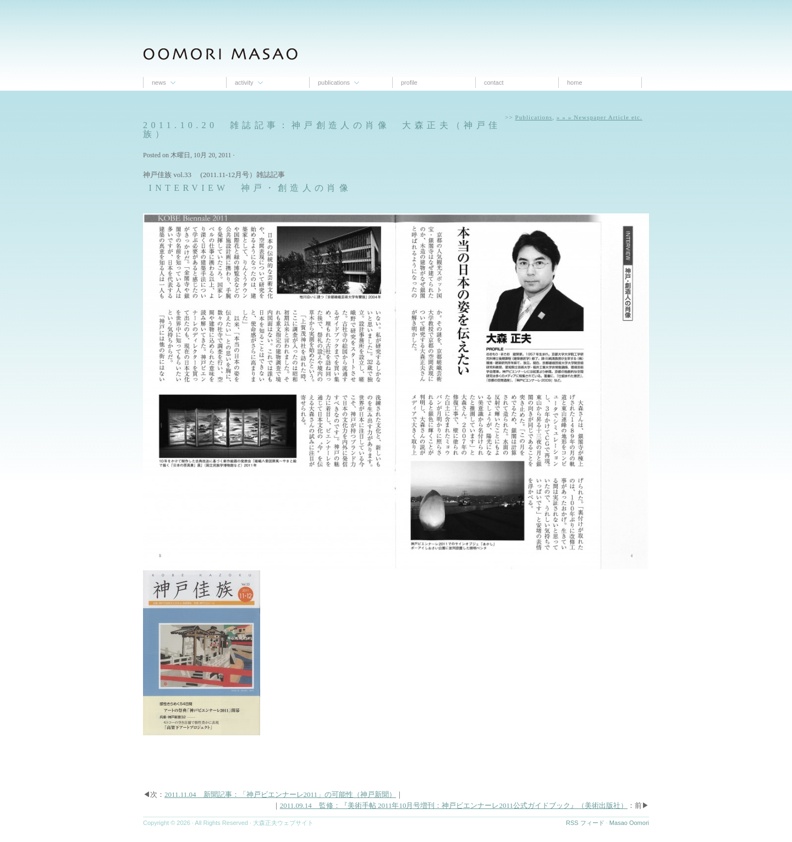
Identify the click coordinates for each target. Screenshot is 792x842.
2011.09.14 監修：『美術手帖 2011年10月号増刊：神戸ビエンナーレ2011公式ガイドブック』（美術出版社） (454, 805)
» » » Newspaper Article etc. (599, 117)
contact (493, 82)
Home (574, 82)
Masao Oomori (629, 822)
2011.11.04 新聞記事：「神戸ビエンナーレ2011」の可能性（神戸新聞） (280, 794)
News (159, 82)
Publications (334, 82)
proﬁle (409, 82)
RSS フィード (585, 822)
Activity (244, 82)
